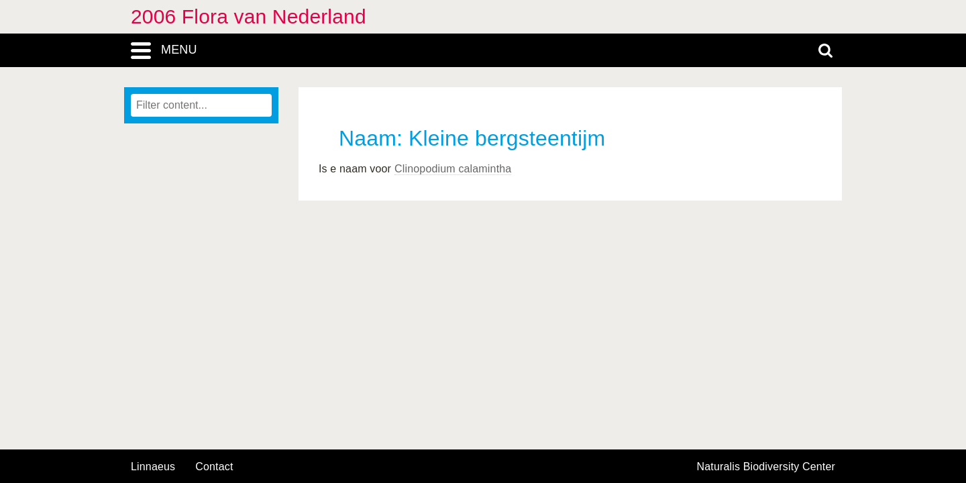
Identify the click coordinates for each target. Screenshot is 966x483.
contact (214, 466)
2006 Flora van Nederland (248, 16)
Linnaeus (153, 467)
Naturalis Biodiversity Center (766, 467)
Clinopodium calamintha (452, 168)
